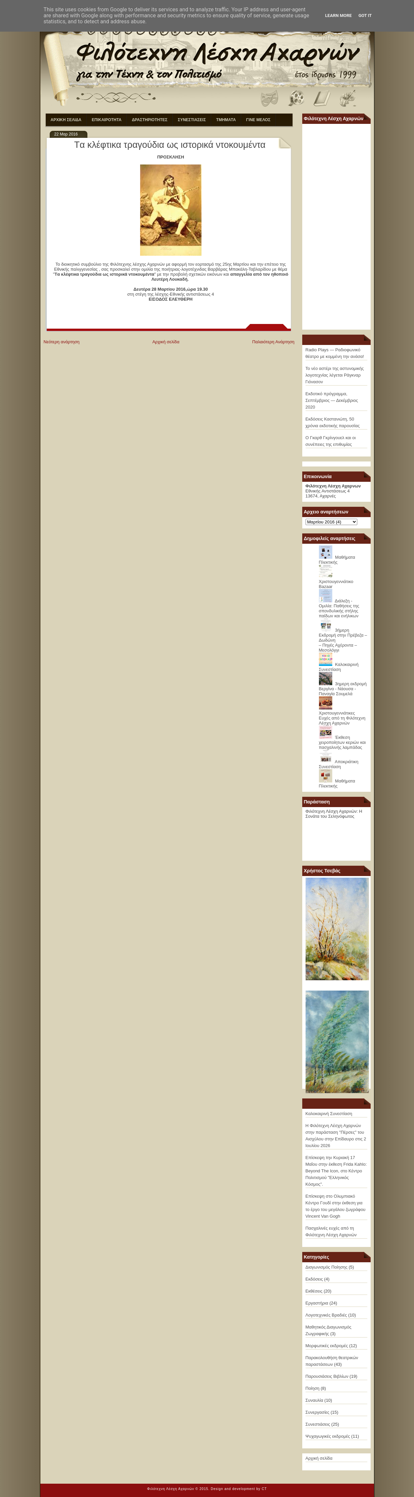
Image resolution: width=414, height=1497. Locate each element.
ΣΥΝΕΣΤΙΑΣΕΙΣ (192, 120)
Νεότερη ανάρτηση (62, 341)
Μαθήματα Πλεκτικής (337, 560)
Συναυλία (314, 1400)
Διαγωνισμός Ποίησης (327, 1267)
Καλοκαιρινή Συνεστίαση (339, 667)
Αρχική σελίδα (165, 341)
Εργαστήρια (317, 1303)
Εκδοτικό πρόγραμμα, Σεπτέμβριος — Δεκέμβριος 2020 (332, 400)
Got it (365, 15)
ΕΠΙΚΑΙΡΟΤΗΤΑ (106, 120)
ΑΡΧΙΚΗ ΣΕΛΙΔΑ (66, 120)
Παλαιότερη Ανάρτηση (273, 341)
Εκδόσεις (314, 1279)
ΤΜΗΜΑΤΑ (226, 120)
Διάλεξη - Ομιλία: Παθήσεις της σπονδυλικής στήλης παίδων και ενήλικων (339, 608)
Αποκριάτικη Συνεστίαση (339, 764)
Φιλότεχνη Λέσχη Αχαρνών (170, 1489)
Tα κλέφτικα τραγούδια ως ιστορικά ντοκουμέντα (170, 145)
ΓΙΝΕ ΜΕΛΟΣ (258, 120)
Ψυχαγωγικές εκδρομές (328, 1436)
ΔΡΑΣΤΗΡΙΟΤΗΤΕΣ (149, 120)
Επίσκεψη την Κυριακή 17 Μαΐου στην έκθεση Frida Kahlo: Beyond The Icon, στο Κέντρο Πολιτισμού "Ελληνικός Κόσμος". (336, 1171)
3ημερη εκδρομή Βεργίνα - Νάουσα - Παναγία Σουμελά (343, 688)
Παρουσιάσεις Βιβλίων (327, 1376)
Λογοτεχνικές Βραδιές (326, 1315)
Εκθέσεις (314, 1291)
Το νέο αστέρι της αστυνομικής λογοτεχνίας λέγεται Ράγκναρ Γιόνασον (335, 375)
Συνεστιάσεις (318, 1424)
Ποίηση (313, 1388)
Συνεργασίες (318, 1412)
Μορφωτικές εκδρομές (327, 1345)
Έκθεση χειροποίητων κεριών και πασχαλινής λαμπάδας (342, 742)
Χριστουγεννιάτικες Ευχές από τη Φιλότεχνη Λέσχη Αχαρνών (342, 718)
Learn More (338, 15)
